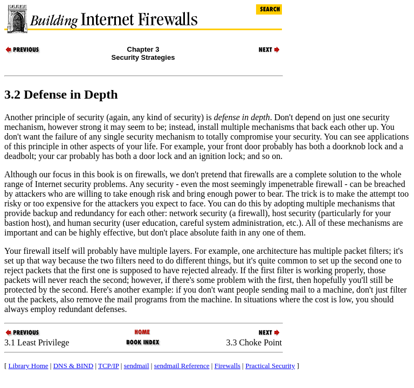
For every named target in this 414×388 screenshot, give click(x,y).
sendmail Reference (182, 366)
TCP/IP (108, 366)
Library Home (29, 366)
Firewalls (227, 366)
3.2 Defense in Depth (61, 94)
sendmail (136, 366)
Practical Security (270, 366)
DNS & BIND (73, 366)
